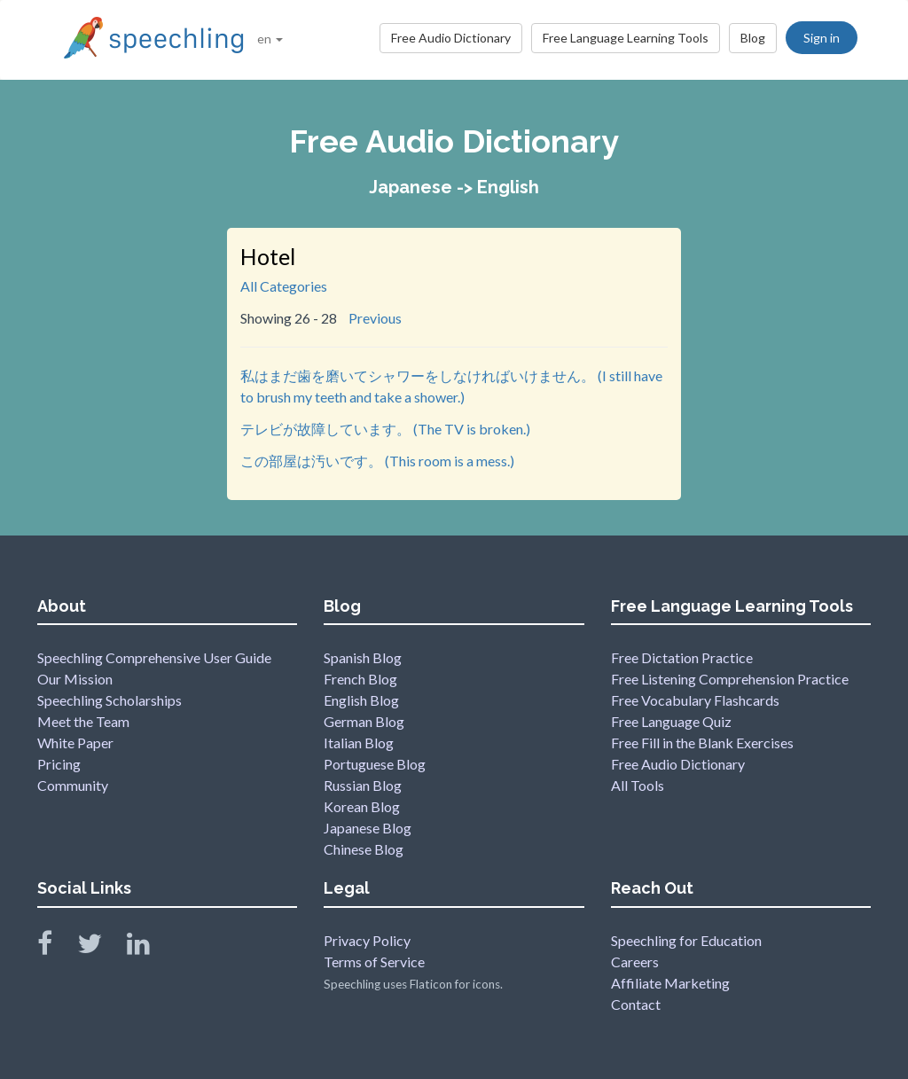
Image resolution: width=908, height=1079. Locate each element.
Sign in (821, 37)
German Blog (364, 721)
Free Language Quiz (671, 721)
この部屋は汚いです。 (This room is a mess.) (377, 460)
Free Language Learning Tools (625, 37)
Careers (635, 961)
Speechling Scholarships (109, 700)
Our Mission (75, 678)
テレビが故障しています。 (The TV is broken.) (385, 428)
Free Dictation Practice (682, 657)
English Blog (361, 700)
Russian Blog (363, 785)
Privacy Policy (367, 940)
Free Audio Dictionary (451, 37)
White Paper (75, 742)
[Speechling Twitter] (100, 947)
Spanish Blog (363, 657)
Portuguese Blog (375, 763)
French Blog (360, 678)
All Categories (283, 286)
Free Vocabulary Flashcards (695, 700)
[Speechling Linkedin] (149, 947)
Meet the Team (83, 721)
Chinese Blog (363, 849)
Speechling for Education (686, 940)
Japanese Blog (367, 827)
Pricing (59, 763)
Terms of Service (374, 961)
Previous (375, 317)
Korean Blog (362, 806)
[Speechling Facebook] (55, 947)
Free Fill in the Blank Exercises (702, 742)
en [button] (270, 38)
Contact (636, 1004)
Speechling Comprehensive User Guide (154, 657)
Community (72, 785)
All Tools (637, 785)
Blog (752, 37)
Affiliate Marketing (670, 982)
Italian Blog (359, 742)
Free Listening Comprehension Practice (730, 678)
